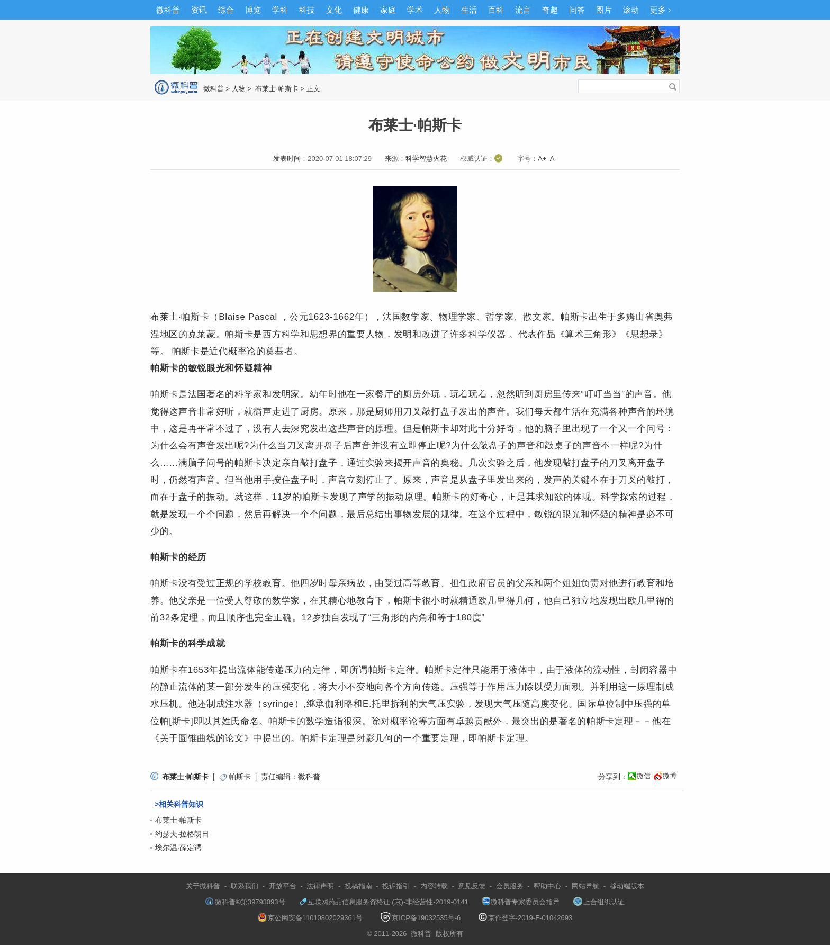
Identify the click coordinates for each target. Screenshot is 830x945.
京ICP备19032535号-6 (420, 918)
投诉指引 (396, 886)
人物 (442, 9)
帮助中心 (547, 886)
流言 (523, 9)
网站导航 (585, 886)
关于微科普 (203, 886)
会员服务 (510, 886)
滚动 (631, 9)
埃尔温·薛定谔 (178, 847)
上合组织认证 (599, 902)
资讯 (199, 9)
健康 (361, 9)
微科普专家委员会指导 (521, 902)
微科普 (168, 9)
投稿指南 (358, 886)
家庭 (388, 9)
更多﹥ (662, 9)
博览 (253, 9)
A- (553, 159)
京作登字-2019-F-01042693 (526, 918)
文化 (334, 9)
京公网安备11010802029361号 (310, 918)
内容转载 (434, 886)
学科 (280, 9)
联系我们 (244, 886)
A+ (542, 159)
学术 (415, 9)
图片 (604, 9)
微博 (669, 776)
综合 (226, 9)
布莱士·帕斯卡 (276, 89)
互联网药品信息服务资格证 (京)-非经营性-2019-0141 (383, 902)
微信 (644, 776)
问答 (577, 9)
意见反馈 (471, 886)
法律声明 (320, 886)
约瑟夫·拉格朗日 (182, 834)
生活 (469, 9)
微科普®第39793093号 (245, 902)
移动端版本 (627, 886)
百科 (496, 9)
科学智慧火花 (426, 159)
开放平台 (282, 886)
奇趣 (550, 9)
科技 (307, 9)
